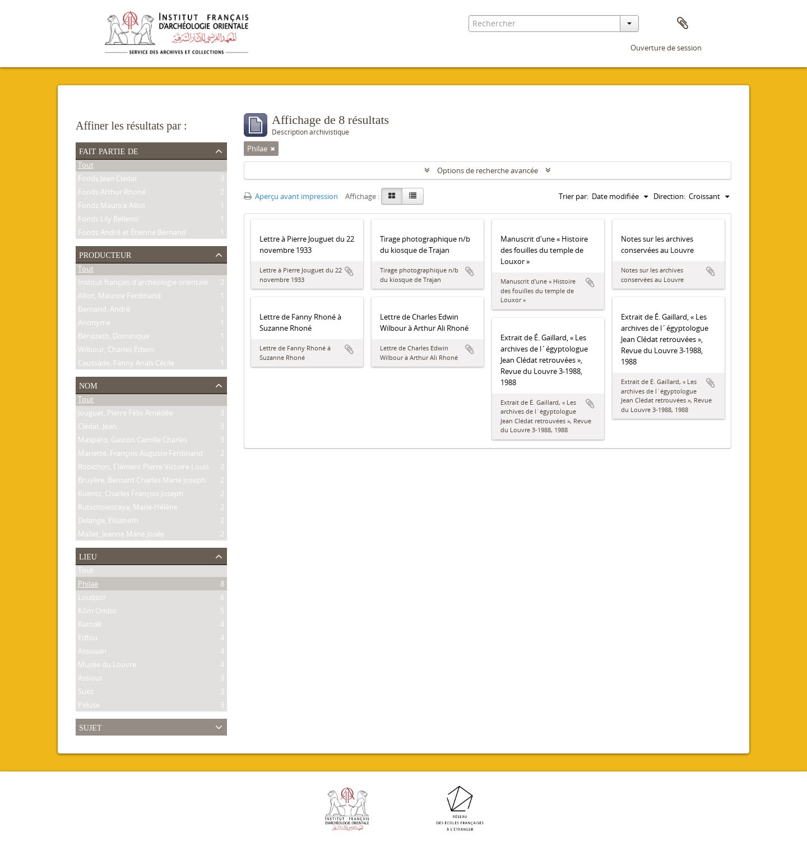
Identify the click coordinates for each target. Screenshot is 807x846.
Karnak (89, 626)
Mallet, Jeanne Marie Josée (121, 535)
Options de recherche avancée (487, 170)
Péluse (89, 706)
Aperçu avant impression (291, 196)
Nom (88, 384)
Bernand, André (104, 311)
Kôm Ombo (97, 612)
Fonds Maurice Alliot (112, 207)
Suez (86, 693)
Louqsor (92, 599)
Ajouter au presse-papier (349, 271)
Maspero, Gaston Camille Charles (132, 441)
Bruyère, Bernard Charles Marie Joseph (142, 482)
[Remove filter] (273, 148)
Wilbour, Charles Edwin (116, 351)
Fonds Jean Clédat (107, 180)
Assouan (92, 653)
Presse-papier (683, 24)
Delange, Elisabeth (108, 522)
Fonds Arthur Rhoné (112, 193)
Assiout (90, 679)
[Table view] (413, 196)
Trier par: (573, 196)
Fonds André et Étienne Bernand (132, 234)
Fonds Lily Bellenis (108, 220)
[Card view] (391, 196)
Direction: (669, 196)
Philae (88, 585)
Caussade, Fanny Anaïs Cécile (126, 364)
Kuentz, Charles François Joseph (130, 495)
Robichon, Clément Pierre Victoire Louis (143, 468)
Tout (86, 166)
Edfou (88, 639)
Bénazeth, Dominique (114, 337)
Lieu (88, 555)
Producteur (105, 254)
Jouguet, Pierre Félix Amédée (125, 414)
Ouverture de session (666, 48)
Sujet (90, 726)
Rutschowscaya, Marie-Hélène (128, 508)
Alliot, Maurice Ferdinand (119, 297)
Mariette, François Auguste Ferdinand (140, 455)
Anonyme (94, 324)
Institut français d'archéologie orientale (143, 284)
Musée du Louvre (107, 666)
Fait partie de (108, 150)
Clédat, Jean (97, 428)
